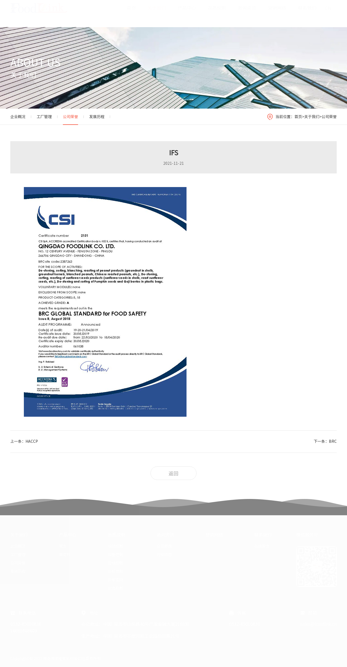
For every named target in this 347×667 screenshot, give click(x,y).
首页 (131, 13)
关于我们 (156, 13)
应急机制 (115, 588)
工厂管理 (44, 117)
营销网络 (277, 13)
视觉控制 (115, 546)
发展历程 (96, 117)
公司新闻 (164, 546)
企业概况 (17, 117)
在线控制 (115, 563)
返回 (173, 473)
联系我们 (307, 13)
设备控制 (115, 555)
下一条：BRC (325, 441)
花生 (63, 546)
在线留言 (261, 546)
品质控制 (217, 13)
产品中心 (187, 13)
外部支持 (115, 580)
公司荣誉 (70, 117)
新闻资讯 (247, 13)
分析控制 (115, 571)
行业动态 (164, 555)
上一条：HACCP (24, 441)
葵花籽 (64, 555)
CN (328, 13)
